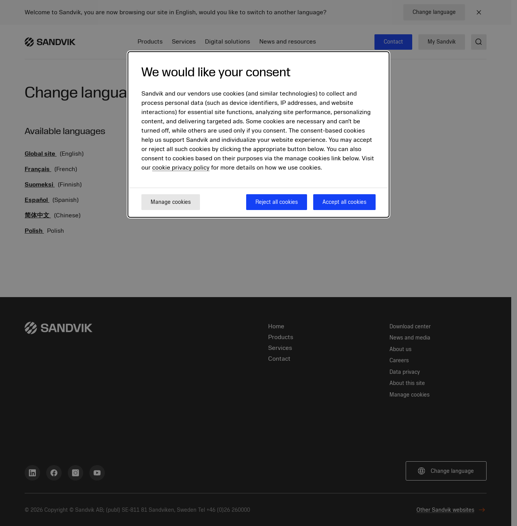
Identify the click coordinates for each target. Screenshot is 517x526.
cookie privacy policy (181, 167)
